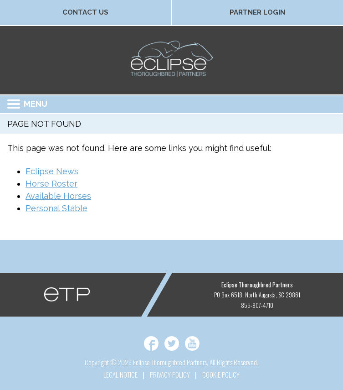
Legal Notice (120, 374)
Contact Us (85, 12)
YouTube (192, 343)
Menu (27, 104)
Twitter (171, 343)
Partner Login (257, 12)
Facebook (151, 343)
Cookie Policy (221, 374)
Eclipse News (52, 171)
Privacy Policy (170, 374)
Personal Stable (56, 208)
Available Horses (58, 196)
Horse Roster (51, 183)
